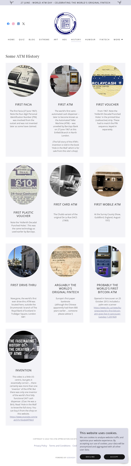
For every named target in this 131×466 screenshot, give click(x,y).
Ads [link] (64, 39)
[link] (8, 23)
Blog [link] (32, 39)
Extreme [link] (44, 39)
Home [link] (11, 39)
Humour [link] (90, 39)
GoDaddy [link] (71, 457)
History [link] (76, 39)
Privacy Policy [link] (40, 445)
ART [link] (56, 39)
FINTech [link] (105, 39)
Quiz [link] (22, 39)
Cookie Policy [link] (79, 445)
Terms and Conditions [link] (59, 445)
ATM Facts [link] (92, 445)
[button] (118, 39)
